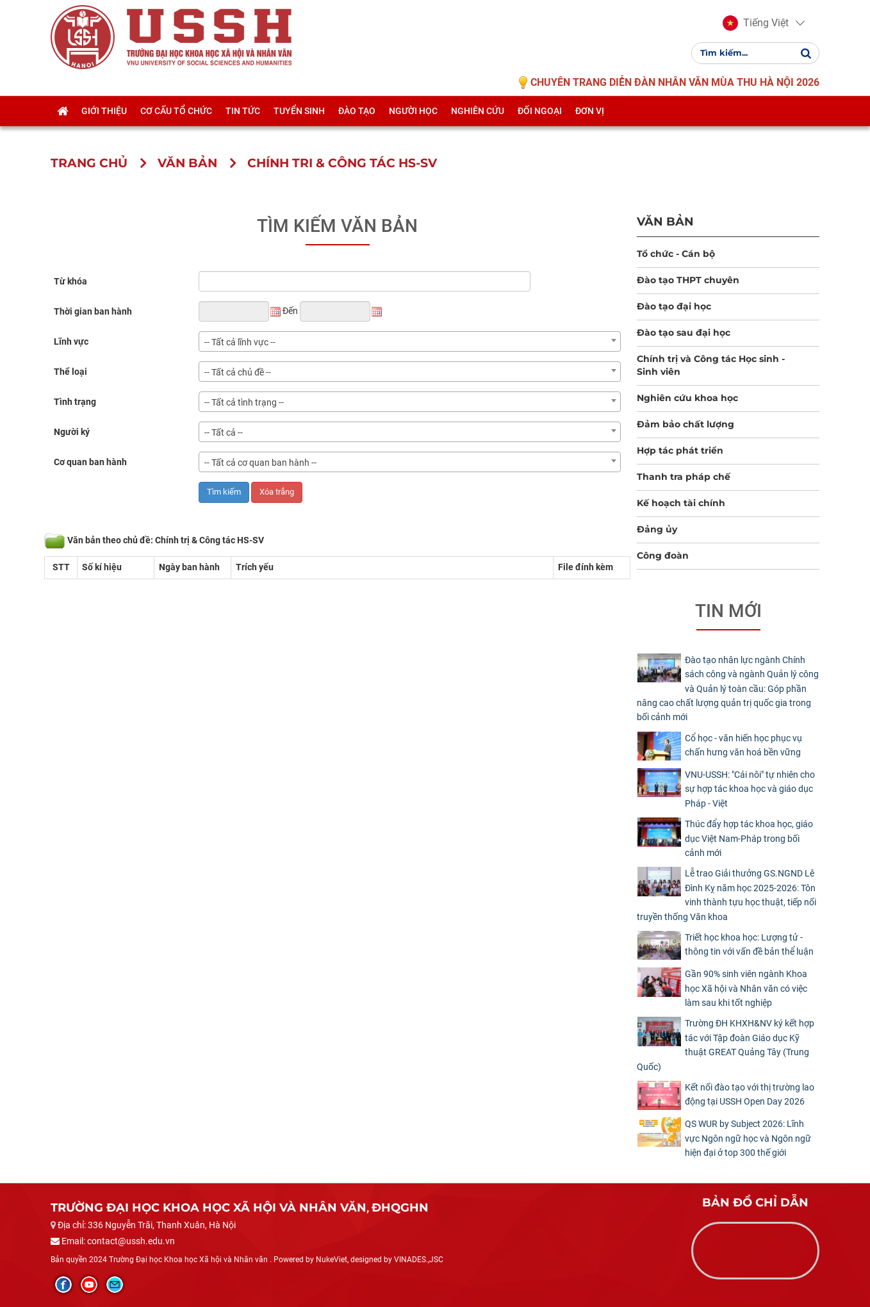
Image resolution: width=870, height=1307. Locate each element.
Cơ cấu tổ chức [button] (176, 126)
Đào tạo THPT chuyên (688, 280)
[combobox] (410, 341)
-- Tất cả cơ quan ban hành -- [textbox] (260, 462)
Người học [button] (413, 126)
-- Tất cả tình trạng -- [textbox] (244, 402)
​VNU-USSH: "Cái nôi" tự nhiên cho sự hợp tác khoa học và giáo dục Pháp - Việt (750, 789)
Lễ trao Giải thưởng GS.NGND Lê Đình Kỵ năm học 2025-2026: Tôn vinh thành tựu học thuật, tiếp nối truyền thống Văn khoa (726, 894)
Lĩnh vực (71, 341)
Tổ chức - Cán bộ (676, 253)
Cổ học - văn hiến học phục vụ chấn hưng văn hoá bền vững (743, 745)
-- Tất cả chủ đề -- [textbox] (237, 372)
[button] (756, 30)
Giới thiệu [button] (104, 126)
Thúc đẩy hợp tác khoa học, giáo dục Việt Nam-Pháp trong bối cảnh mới (749, 838)
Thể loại (70, 371)
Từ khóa (70, 281)
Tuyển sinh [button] (299, 126)
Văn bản (665, 221)
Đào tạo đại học (674, 306)
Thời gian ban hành (93, 311)
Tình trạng (75, 402)
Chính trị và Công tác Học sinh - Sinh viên (711, 365)
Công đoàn (663, 555)
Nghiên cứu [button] (477, 126)
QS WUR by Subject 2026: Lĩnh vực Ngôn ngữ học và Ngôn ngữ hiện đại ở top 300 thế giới (748, 1138)
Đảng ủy (657, 529)
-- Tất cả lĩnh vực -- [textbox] (239, 342)
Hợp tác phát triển (680, 450)
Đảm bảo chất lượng (685, 424)
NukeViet (331, 1259)
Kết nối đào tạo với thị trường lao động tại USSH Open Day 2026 (749, 1094)
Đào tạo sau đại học (683, 332)
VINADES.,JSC (418, 1259)
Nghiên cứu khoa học (687, 398)
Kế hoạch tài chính (681, 503)
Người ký (72, 432)
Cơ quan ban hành (90, 462)
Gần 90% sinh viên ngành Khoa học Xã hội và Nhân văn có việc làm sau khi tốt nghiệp (746, 988)
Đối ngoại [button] (540, 126)
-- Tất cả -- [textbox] (223, 432)
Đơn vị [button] (589, 126)
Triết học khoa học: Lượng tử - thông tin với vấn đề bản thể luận (749, 944)
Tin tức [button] (243, 126)
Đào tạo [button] (356, 126)
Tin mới (728, 610)
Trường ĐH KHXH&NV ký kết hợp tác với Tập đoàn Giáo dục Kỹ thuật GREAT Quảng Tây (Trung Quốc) (725, 1044)
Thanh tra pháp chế (683, 476)
